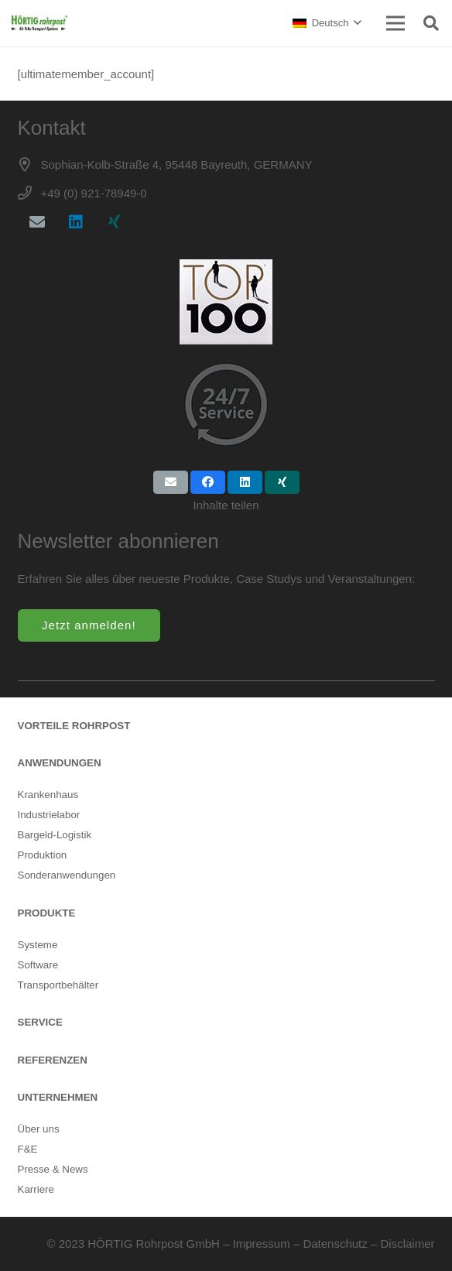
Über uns (39, 1129)
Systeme (38, 945)
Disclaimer (407, 1243)
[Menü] (395, 23)
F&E (28, 1149)
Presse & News (53, 1169)
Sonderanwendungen (67, 875)
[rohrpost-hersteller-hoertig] (39, 23)
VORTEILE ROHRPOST (74, 725)
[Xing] (114, 222)
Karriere (36, 1189)
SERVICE (40, 1022)
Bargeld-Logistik (55, 835)
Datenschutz (335, 1243)
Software (38, 965)
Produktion (42, 855)
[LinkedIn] (75, 222)
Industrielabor (49, 814)
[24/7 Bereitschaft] (226, 404)
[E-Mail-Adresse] (37, 222)
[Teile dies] (207, 482)
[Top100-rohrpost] (226, 301)
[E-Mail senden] (170, 482)
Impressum (261, 1243)
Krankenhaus (48, 794)
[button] (326, 23)
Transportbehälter (58, 985)
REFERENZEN (52, 1060)
